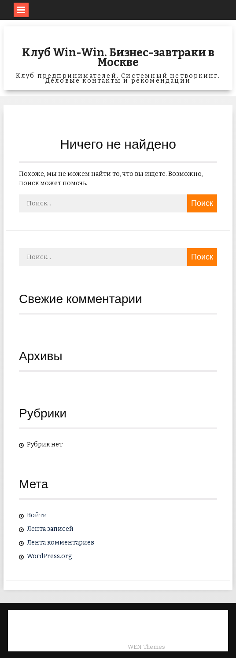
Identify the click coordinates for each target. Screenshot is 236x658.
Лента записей (50, 529)
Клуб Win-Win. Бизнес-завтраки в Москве (118, 57)
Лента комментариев (60, 542)
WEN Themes (146, 646)
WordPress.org (49, 556)
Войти (37, 515)
